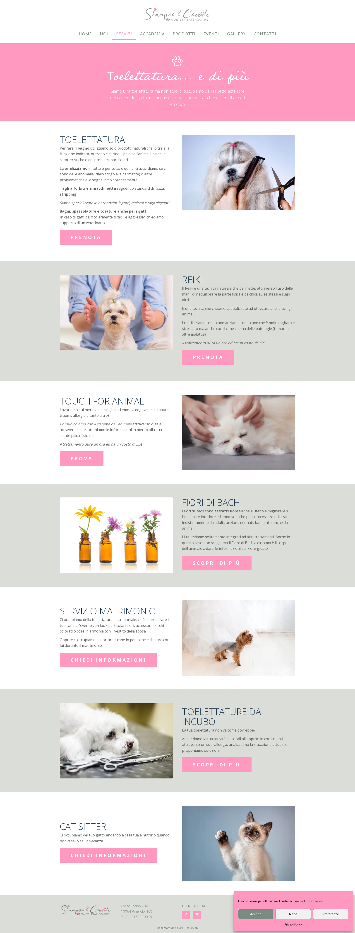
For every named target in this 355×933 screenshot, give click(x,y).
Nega (293, 914)
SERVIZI (124, 33)
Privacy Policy (293, 924)
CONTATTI (265, 33)
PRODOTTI (184, 33)
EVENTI (211, 33)
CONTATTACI (195, 906)
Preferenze (330, 914)
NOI (104, 33)
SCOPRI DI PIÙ (217, 563)
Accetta (255, 914)
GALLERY (236, 33)
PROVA (82, 458)
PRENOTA (86, 237)
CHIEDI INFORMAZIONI (108, 660)
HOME (85, 33)
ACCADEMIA (152, 33)
